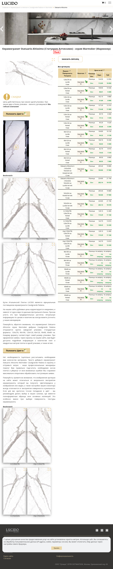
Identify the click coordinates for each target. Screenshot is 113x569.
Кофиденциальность (64, 556)
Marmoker (48, 7)
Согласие (7, 558)
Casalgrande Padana (36, 7)
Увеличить (53, 59)
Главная (5, 7)
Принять (56, 548)
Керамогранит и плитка (18, 7)
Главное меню (109, 3)
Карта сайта (8, 556)
